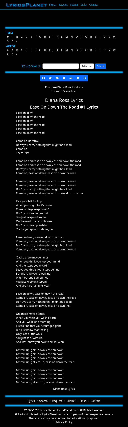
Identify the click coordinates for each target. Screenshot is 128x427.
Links (83, 4)
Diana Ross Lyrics (64, 389)
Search (52, 4)
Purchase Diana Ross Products (64, 87)
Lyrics (31, 401)
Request (63, 4)
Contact (93, 4)
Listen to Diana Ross (63, 91)
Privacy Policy (64, 422)
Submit (74, 4)
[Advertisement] (64, 17)
